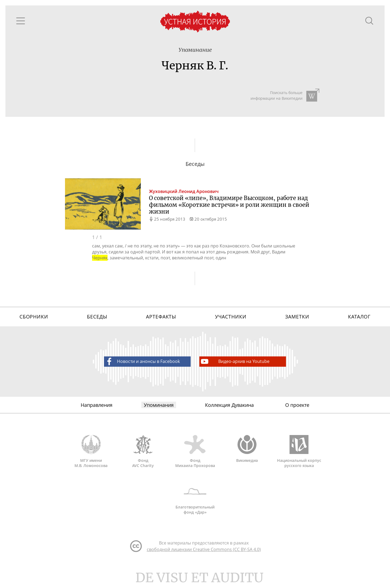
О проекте (297, 405)
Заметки (297, 316)
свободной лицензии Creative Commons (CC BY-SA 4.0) (204, 549)
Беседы (97, 316)
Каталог (359, 316)
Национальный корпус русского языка (299, 451)
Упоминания (159, 405)
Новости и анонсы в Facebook (142, 361)
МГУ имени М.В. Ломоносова (91, 451)
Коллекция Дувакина (229, 405)
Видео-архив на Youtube (234, 361)
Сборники (34, 316)
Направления (96, 405)
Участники (230, 316)
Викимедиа (247, 449)
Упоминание (195, 49)
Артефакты (161, 316)
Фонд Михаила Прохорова (195, 451)
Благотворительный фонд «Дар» (195, 498)
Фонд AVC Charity (143, 451)
